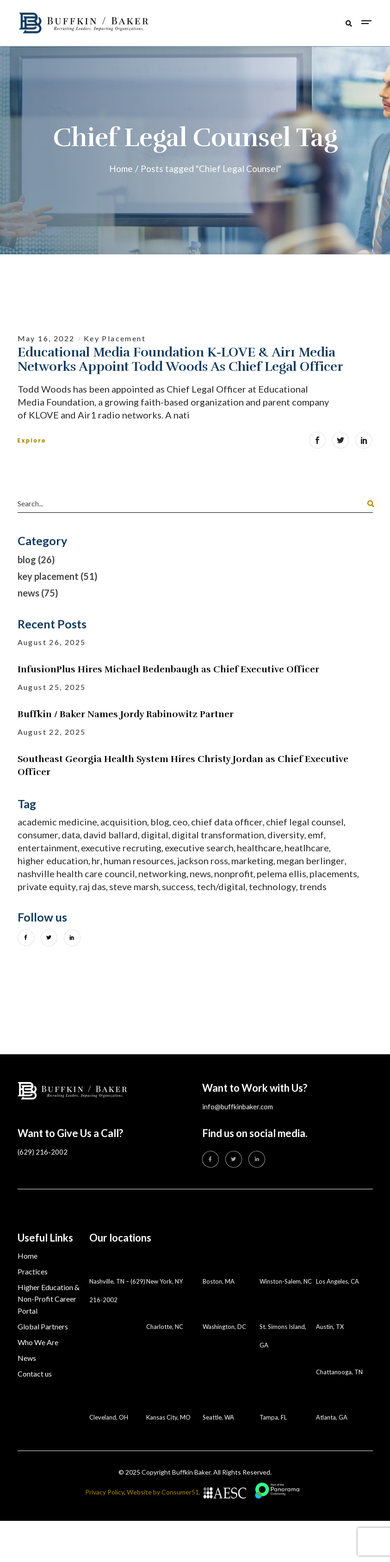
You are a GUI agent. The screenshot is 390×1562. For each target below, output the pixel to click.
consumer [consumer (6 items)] (38, 834)
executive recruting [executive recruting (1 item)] (121, 847)
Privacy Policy (104, 1492)
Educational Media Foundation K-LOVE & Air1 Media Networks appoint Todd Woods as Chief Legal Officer (180, 359)
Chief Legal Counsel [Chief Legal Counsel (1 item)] (305, 821)
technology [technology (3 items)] (272, 886)
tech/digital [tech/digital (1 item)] (221, 886)
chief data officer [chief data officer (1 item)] (227, 821)
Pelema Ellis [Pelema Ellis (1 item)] (281, 873)
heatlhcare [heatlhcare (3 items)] (307, 847)
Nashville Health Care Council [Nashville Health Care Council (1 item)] (76, 873)
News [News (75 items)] (200, 873)
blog (27, 559)
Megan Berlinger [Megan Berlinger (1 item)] (311, 860)
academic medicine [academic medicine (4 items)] (57, 821)
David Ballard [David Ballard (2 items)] (110, 834)
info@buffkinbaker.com (237, 1106)
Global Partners (43, 1326)
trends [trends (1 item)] (313, 886)
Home (27, 1255)
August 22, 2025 (52, 731)
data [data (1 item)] (71, 834)
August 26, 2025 (52, 642)
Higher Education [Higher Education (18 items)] (53, 860)
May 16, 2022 (47, 338)
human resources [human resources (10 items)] (139, 860)
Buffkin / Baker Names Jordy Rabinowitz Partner (126, 714)
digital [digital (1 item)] (154, 834)
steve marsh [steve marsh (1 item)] (134, 886)
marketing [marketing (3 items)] (252, 860)
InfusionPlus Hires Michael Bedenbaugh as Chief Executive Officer (168, 669)
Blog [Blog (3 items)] (159, 821)
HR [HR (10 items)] (96, 860)
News (27, 1357)
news (28, 592)
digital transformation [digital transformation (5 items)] (218, 834)
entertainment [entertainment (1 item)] (48, 847)
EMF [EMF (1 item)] (316, 834)
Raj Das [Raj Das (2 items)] (92, 886)
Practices (33, 1271)
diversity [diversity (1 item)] (285, 834)
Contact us (35, 1373)
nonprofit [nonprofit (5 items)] (234, 873)
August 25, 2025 (52, 687)
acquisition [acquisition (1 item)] (123, 821)
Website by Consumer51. (163, 1492)
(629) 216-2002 (43, 1152)
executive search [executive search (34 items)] (199, 847)
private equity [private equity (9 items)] (47, 886)
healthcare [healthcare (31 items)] (259, 847)
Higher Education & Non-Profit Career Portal (49, 1299)
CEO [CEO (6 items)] (180, 821)
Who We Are (38, 1342)
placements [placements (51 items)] (333, 873)
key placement (115, 338)
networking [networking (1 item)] (162, 873)
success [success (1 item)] (178, 886)
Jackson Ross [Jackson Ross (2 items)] (202, 860)
